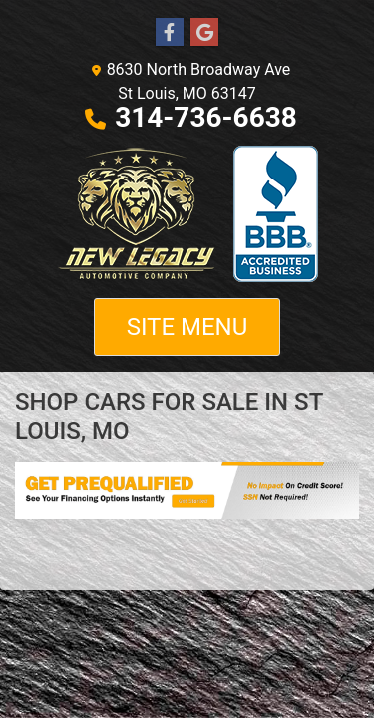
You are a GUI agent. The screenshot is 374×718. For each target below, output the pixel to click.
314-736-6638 (206, 117)
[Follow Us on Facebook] (170, 33)
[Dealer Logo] (187, 214)
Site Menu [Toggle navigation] (187, 327)
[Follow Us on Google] (204, 33)
